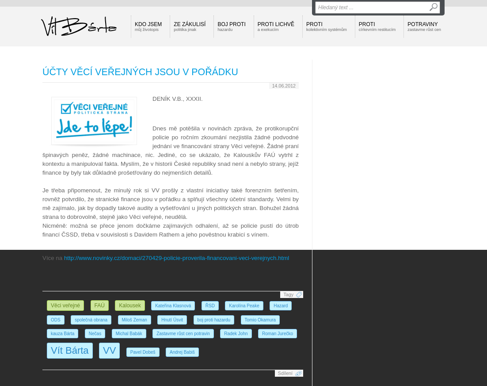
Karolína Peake (244, 305)
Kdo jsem (148, 26)
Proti (326, 26)
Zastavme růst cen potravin (183, 333)
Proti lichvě (276, 26)
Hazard (281, 305)
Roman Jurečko (277, 333)
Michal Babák (129, 333)
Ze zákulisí (189, 26)
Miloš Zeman (134, 319)
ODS (56, 319)
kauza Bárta (62, 333)
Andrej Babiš (182, 352)
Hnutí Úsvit (172, 319)
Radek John (235, 333)
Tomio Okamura (260, 319)
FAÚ (100, 305)
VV (109, 350)
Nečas (95, 333)
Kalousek (130, 305)
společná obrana (91, 319)
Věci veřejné (65, 305)
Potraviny (424, 26)
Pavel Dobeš (143, 352)
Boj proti (231, 26)
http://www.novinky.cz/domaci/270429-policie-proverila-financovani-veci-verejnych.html (176, 258)
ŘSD (210, 305)
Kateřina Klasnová (173, 305)
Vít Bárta (70, 350)
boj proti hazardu (214, 319)
